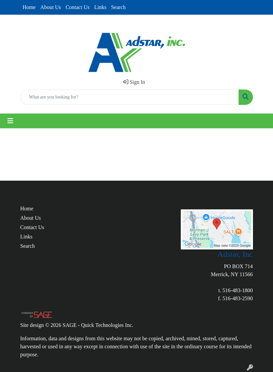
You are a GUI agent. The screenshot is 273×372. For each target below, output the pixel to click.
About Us (50, 7)
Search (118, 7)
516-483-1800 (238, 290)
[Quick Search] (129, 97)
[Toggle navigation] (10, 121)
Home (29, 7)
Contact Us (77, 7)
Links (100, 7)
